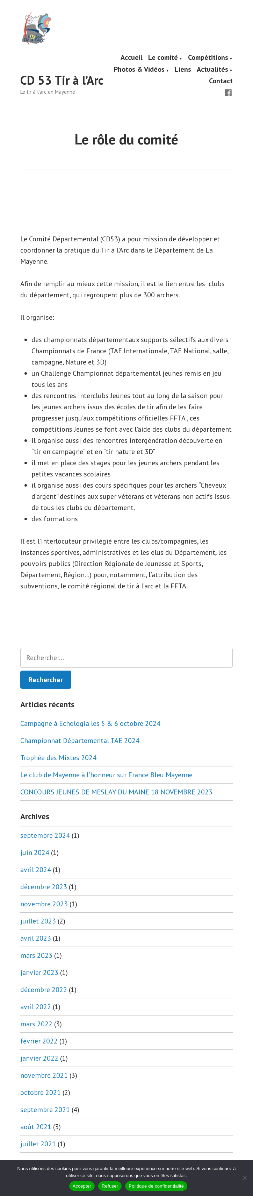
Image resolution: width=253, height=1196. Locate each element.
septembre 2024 (45, 835)
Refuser (110, 1186)
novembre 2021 (44, 1075)
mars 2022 (36, 1023)
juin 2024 (34, 852)
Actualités (212, 69)
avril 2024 (35, 869)
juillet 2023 (38, 921)
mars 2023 (36, 955)
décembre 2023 (43, 886)
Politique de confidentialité (156, 1186)
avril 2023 (35, 938)
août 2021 (35, 1126)
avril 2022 (35, 1006)
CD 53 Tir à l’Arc (61, 80)
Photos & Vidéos (139, 69)
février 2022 (39, 1041)
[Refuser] (244, 1177)
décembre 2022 (43, 989)
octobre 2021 (40, 1092)
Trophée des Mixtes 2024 (58, 757)
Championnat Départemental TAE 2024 (79, 740)
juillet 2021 (38, 1143)
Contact (221, 81)
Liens (183, 69)
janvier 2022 (39, 1058)
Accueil (132, 58)
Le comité (163, 58)
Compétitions (208, 58)
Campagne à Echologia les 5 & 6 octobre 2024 (90, 723)
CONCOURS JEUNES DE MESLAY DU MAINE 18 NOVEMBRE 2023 (116, 792)
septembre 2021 (45, 1109)
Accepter (82, 1186)
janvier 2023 (39, 972)
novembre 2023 (44, 903)
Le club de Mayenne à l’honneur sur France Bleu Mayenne (106, 774)
